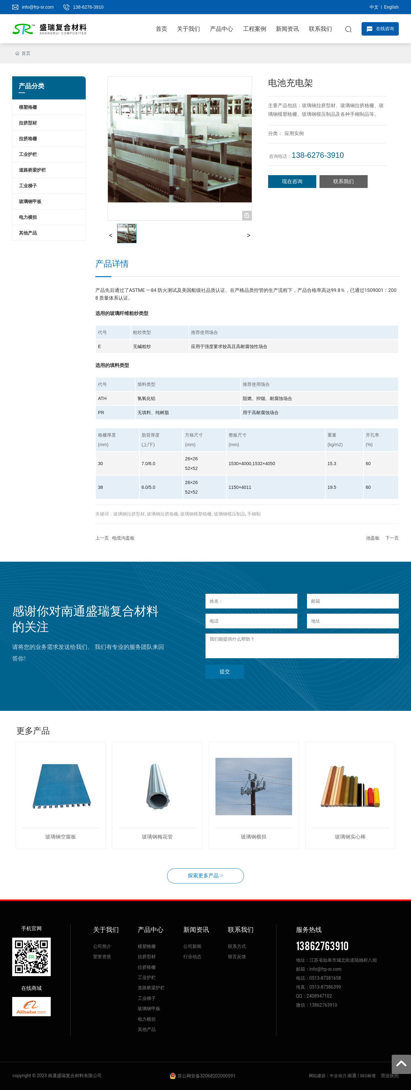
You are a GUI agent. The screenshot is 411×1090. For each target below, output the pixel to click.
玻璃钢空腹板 (60, 836)
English (391, 7)
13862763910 (322, 945)
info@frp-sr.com (38, 7)
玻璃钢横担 (254, 836)
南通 (351, 1075)
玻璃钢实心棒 (350, 836)
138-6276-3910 (88, 7)
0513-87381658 (325, 978)
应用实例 (294, 133)
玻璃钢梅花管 (157, 836)
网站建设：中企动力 (327, 1075)
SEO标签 (368, 1075)
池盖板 (373, 538)
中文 (374, 7)
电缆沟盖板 (123, 538)
